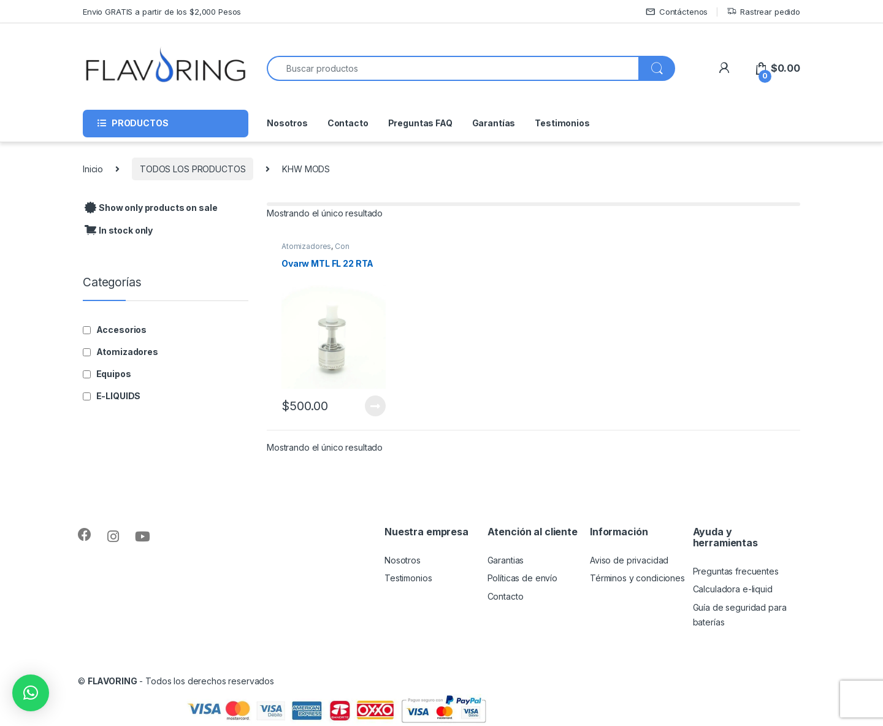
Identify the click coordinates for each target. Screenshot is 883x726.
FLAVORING (112, 681)
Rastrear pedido (763, 12)
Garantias (505, 560)
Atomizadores (306, 246)
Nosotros (287, 123)
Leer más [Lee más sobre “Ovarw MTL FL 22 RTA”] (375, 405)
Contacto (348, 123)
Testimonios (562, 123)
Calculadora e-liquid (733, 589)
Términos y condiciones (637, 578)
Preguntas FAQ (420, 123)
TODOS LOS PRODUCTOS (192, 169)
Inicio (93, 169)
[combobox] (453, 68)
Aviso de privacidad (629, 560)
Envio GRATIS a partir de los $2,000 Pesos (162, 12)
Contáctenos (677, 12)
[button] (30, 692)
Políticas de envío (522, 578)
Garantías (494, 123)
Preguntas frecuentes (736, 571)
